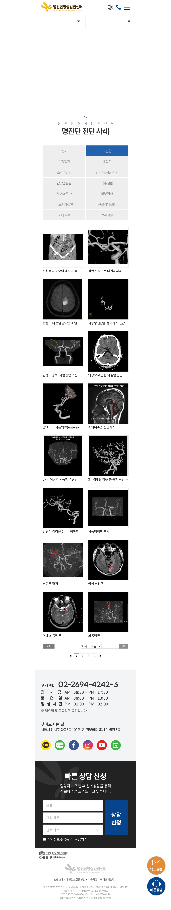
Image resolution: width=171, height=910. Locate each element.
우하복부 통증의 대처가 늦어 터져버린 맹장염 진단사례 (63, 270)
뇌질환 (106, 150)
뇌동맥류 (94, 635)
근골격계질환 (107, 204)
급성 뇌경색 (96, 583)
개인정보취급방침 (75, 879)
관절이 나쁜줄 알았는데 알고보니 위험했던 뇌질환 (63, 323)
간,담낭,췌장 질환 (107, 172)
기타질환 (64, 215)
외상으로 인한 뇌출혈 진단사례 (108, 375)
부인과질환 (64, 193)
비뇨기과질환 (64, 204)
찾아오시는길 (107, 879)
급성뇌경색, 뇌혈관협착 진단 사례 (63, 375)
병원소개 (58, 879)
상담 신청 (116, 818)
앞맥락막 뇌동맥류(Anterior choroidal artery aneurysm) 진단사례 (63, 427)
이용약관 (93, 879)
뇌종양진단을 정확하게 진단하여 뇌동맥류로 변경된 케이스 (108, 323)
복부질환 (107, 193)
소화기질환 (64, 172)
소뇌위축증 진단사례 (101, 427)
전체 (64, 150)
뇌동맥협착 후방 (98, 531)
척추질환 (107, 182)
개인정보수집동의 (66, 839)
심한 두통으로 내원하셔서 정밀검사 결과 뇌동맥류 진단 (108, 270)
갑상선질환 (64, 182)
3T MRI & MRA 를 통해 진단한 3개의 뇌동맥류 (108, 479)
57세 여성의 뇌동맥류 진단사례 (63, 479)
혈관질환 (107, 215)
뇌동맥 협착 (50, 583)
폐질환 (106, 161)
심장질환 (64, 161)
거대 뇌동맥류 (52, 635)
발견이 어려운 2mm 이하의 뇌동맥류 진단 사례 (63, 531)
